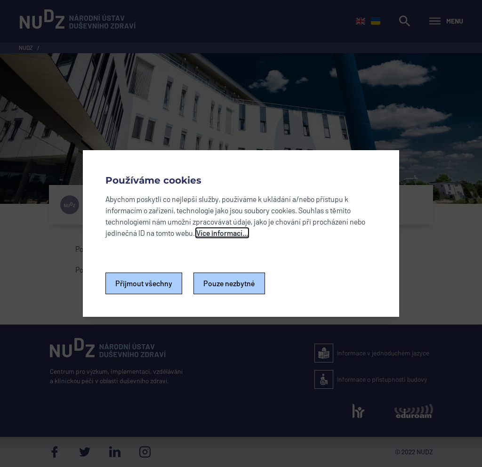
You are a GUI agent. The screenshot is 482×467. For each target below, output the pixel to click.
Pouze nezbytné (229, 283)
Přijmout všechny (143, 283)
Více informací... (222, 232)
